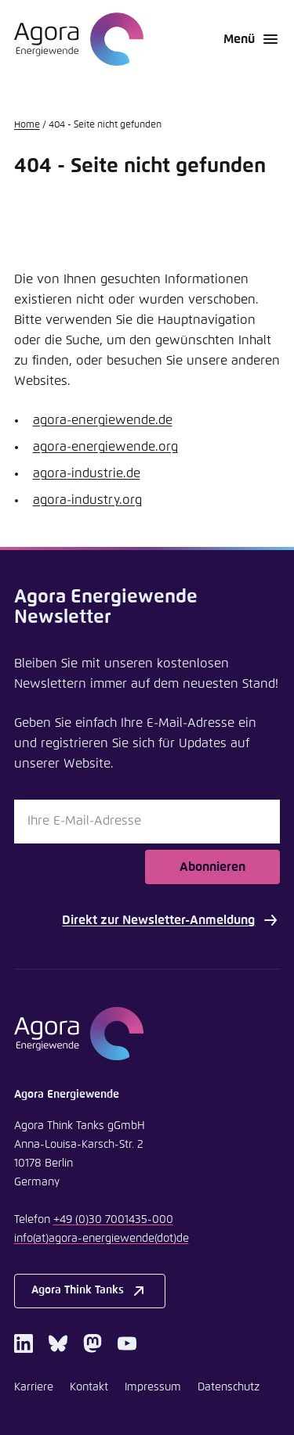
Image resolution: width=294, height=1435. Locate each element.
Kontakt (89, 1387)
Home (27, 125)
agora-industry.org (87, 500)
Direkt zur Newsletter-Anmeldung (171, 920)
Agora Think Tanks (89, 1291)
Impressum (153, 1387)
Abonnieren (212, 867)
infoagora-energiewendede (101, 1238)
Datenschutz (229, 1387)
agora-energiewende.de (102, 420)
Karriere (33, 1387)
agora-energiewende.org (105, 447)
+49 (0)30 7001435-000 (113, 1219)
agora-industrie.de (86, 473)
